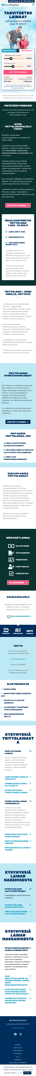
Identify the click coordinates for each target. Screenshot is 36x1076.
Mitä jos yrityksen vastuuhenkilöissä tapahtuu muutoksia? (17, 991)
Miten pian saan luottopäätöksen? (15, 890)
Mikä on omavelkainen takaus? (16, 842)
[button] (33, 4)
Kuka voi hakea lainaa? (13, 752)
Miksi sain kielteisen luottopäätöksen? (16, 912)
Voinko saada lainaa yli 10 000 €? (16, 784)
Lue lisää (19, 1073)
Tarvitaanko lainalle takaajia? (16, 778)
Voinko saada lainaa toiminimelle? (16, 802)
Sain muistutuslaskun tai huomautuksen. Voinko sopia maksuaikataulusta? (17, 980)
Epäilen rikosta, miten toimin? (17, 849)
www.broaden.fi (28, 98)
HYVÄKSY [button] (27, 1073)
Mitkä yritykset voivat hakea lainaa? (16, 791)
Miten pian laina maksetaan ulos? (14, 906)
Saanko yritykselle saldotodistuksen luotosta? (15, 1000)
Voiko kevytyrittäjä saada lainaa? (16, 835)
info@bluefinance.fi (18, 1028)
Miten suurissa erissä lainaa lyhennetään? (17, 949)
